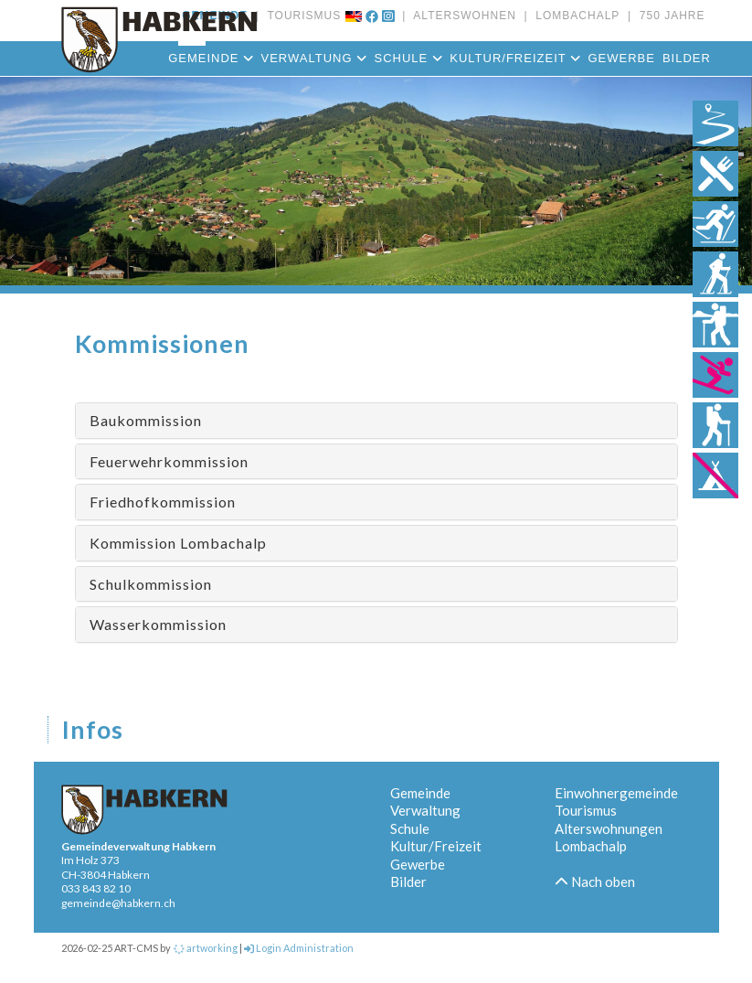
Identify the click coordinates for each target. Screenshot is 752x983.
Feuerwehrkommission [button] (169, 461)
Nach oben (595, 881)
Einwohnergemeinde (616, 793)
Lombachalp (591, 846)
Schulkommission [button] (151, 584)
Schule (409, 58)
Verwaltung (313, 58)
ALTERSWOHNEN (460, 15)
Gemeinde (210, 58)
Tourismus (586, 810)
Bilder (686, 58)
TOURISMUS (300, 15)
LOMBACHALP (574, 15)
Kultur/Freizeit (515, 58)
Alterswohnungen (608, 828)
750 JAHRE (667, 15)
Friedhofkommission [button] (163, 501)
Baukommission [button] (146, 420)
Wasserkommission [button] (158, 624)
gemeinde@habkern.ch (118, 903)
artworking (205, 948)
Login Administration (299, 948)
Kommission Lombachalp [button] (178, 542)
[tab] (376, 420)
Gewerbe (621, 58)
